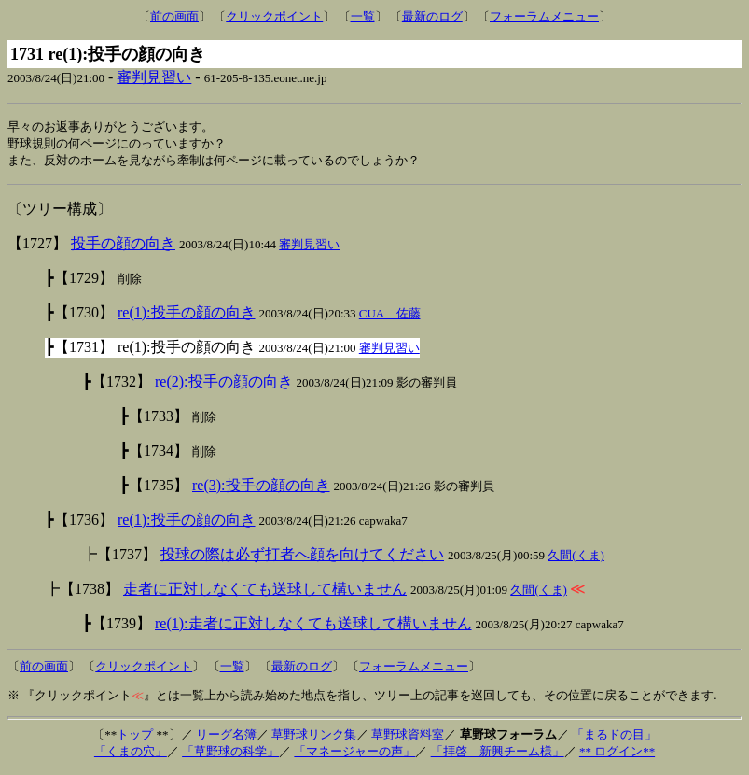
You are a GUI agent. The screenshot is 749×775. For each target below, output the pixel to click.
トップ (135, 737)
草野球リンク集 (313, 737)
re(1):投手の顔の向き (187, 315)
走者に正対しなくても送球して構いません (265, 591)
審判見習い (154, 77)
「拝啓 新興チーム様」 (497, 754)
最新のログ (432, 16)
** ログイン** (617, 754)
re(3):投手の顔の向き (261, 488)
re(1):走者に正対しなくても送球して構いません (313, 626)
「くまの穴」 (130, 754)
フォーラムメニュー (544, 16)
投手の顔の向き (123, 246)
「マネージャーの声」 (354, 754)
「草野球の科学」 (230, 754)
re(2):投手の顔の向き (224, 384)
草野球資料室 (407, 737)
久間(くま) (576, 558)
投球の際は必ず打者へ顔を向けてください (302, 557)
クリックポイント (274, 16)
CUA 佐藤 (390, 316)
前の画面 (174, 16)
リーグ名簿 (226, 737)
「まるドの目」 (614, 737)
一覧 (363, 16)
